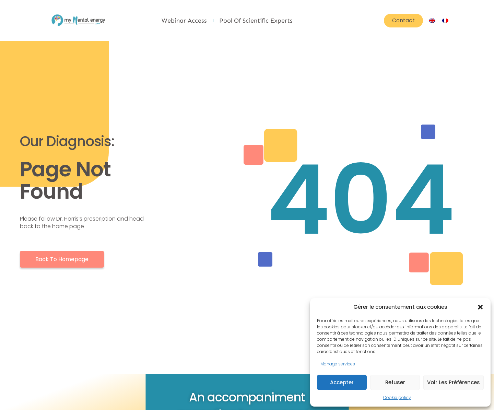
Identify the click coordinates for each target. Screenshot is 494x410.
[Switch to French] (445, 20)
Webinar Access (184, 20)
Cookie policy (397, 397)
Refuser (395, 382)
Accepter (342, 382)
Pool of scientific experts (256, 20)
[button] (480, 307)
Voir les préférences (453, 382)
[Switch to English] (432, 20)
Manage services (337, 364)
